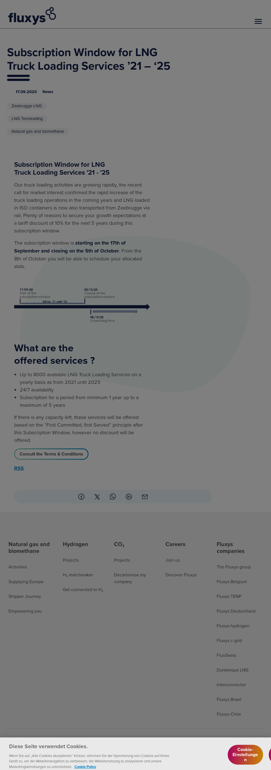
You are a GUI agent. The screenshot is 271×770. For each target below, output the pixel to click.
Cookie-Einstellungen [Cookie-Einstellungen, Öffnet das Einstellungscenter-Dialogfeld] (245, 758)
